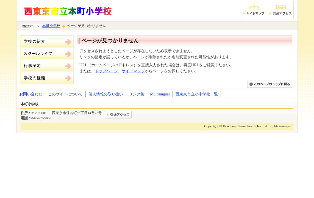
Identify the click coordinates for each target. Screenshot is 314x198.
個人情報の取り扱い (105, 94)
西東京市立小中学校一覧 (197, 94)
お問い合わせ (30, 94)
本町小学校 (51, 26)
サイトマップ (133, 71)
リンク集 (136, 94)
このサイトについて (65, 94)
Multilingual (160, 94)
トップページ (106, 71)
